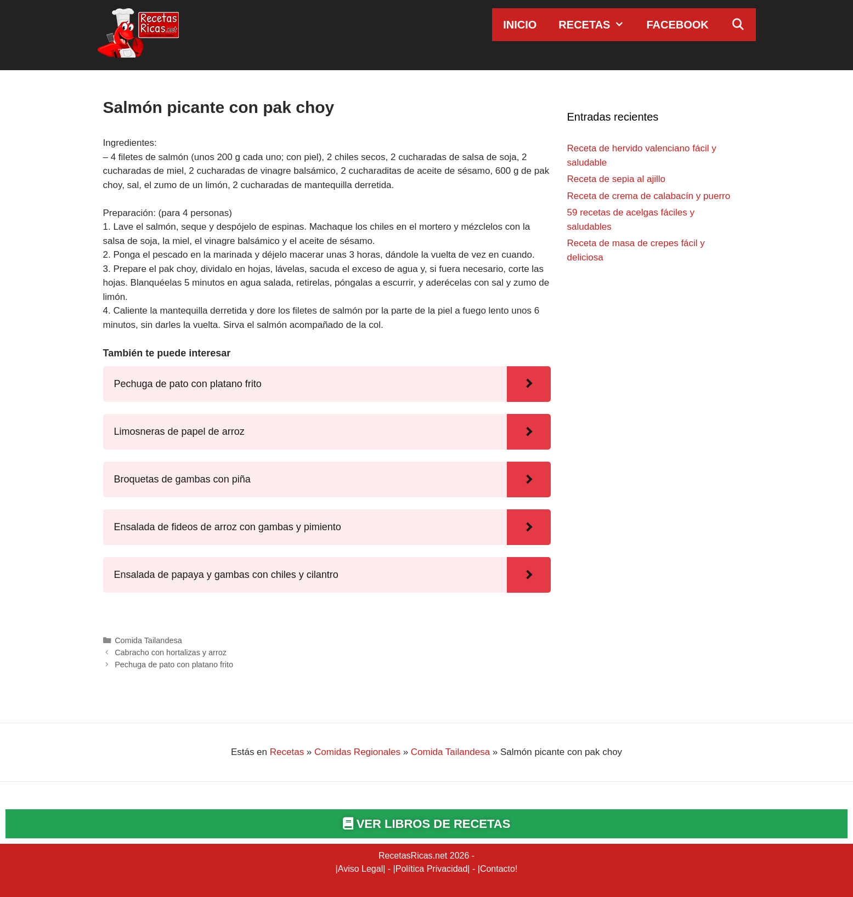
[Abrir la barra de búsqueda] (738, 24)
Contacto (497, 868)
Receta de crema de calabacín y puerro (649, 196)
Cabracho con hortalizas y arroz (171, 652)
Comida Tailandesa (148, 640)
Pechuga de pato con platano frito (174, 664)
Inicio (519, 25)
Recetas (596, 24)
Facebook (677, 25)
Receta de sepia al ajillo (616, 179)
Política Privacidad (432, 868)
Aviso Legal (360, 868)
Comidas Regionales (357, 752)
